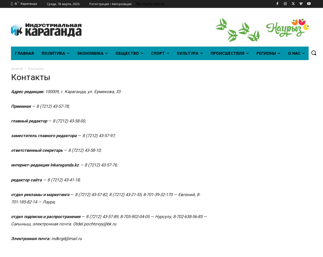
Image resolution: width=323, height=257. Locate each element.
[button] (313, 53)
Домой (17, 68)
